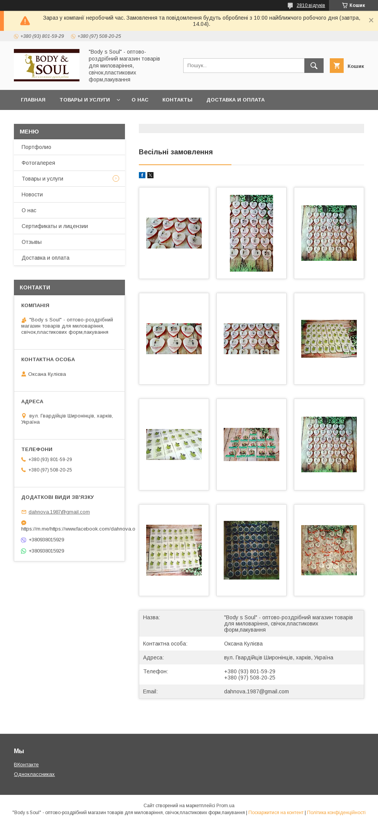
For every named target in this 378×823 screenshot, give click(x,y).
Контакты (177, 100)
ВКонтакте (26, 764)
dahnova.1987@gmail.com (256, 691)
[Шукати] (314, 65)
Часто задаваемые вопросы (65, 120)
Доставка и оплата (235, 100)
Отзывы (32, 242)
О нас (140, 100)
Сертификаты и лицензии (55, 226)
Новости (32, 194)
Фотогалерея (38, 163)
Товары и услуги (84, 100)
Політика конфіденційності (336, 812)
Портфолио (36, 147)
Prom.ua (225, 805)
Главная (33, 100)
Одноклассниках (34, 774)
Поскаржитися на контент (276, 812)
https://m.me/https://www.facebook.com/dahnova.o (69, 529)
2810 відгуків (311, 5)
